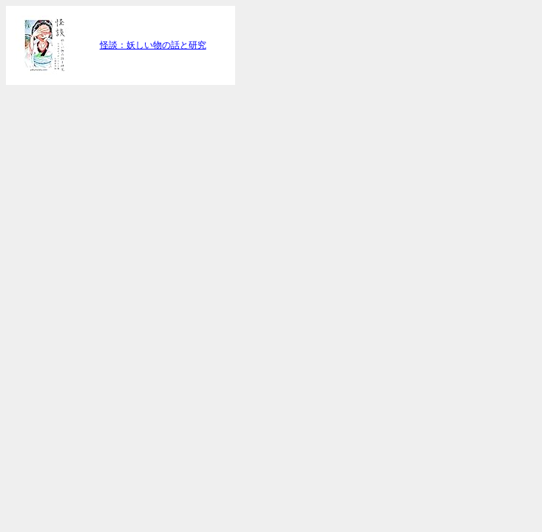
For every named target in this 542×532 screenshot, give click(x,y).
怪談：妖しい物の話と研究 (153, 45)
